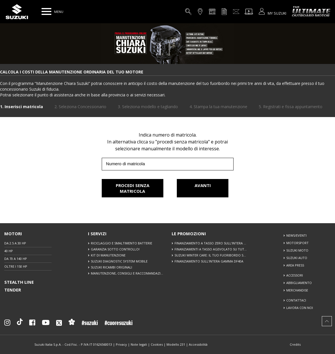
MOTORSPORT (297, 243)
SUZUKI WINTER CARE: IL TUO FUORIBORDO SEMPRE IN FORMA (211, 255)
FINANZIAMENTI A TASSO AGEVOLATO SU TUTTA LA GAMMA (211, 249)
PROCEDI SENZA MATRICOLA (132, 188)
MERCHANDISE (297, 290)
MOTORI (13, 233)
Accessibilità (198, 344)
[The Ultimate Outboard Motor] (308, 11)
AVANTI (203, 188)
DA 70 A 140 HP (15, 258)
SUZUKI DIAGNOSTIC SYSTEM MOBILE (119, 261)
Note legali (139, 344)
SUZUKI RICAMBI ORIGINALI (111, 267)
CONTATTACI (296, 300)
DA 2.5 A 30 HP (15, 243)
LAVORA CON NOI (299, 308)
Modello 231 (175, 344)
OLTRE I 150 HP (15, 266)
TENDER (12, 290)
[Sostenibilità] (71, 324)
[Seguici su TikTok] (20, 324)
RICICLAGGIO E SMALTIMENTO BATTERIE (121, 243)
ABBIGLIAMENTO (299, 283)
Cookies (157, 344)
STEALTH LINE (19, 282)
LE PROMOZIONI (189, 233)
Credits (295, 344)
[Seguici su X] (59, 325)
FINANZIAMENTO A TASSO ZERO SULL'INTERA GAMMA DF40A (211, 243)
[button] (46, 11)
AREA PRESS (295, 265)
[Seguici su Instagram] (7, 324)
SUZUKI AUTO (296, 258)
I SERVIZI (97, 233)
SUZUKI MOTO (297, 250)
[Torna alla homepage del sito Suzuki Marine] (16, 11)
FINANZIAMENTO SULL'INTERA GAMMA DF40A (209, 261)
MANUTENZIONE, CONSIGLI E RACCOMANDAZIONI (127, 273)
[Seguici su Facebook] (32, 324)
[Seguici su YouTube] (46, 324)
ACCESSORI (294, 275)
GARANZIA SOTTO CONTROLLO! (115, 249)
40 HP (8, 251)
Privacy (121, 344)
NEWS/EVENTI (296, 235)
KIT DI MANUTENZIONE (108, 255)
